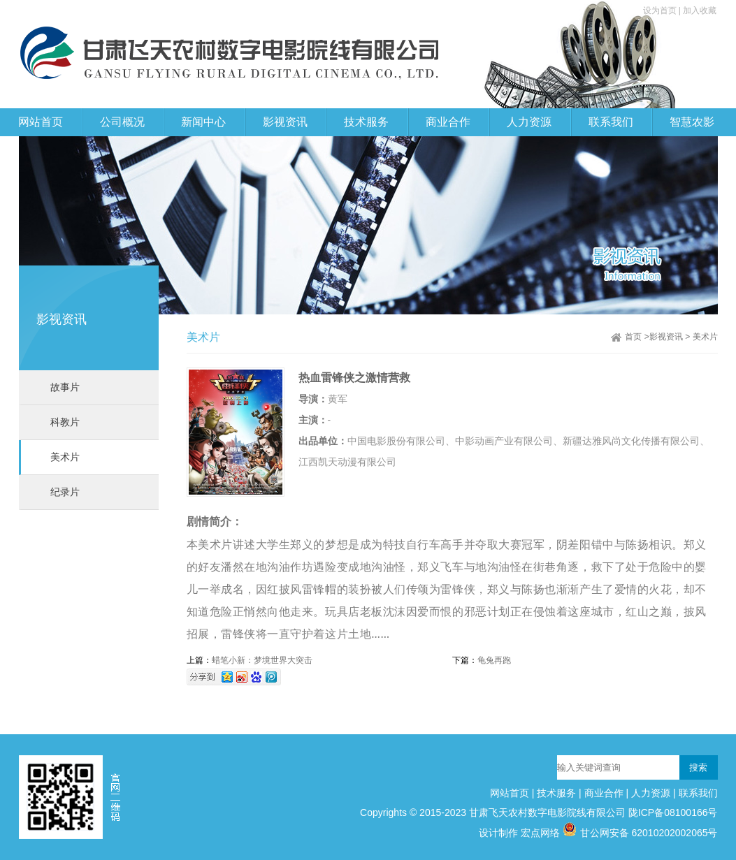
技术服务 (556, 793)
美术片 (65, 456)
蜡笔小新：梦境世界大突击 (262, 660)
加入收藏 (699, 10)
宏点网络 (540, 832)
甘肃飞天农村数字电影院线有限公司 (547, 812)
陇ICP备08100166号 (673, 812)
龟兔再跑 (494, 660)
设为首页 (661, 10)
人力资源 (650, 793)
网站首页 (40, 122)
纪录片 (65, 491)
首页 (633, 337)
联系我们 (698, 793)
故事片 (65, 387)
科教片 (65, 422)
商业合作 (603, 793)
